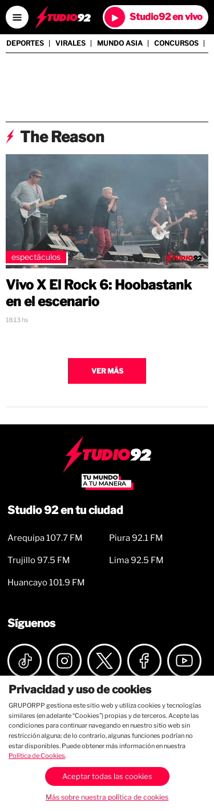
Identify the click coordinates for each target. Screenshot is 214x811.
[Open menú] (17, 17)
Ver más (107, 371)
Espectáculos (35, 257)
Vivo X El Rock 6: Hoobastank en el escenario (99, 293)
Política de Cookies (37, 756)
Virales (70, 43)
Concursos (176, 43)
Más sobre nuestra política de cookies (107, 797)
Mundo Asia (120, 43)
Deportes (25, 43)
